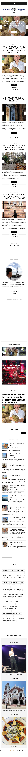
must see (17, 570)
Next (17, 245)
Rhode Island (17, 615)
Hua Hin (16, 601)
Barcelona (5, 608)
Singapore (18, 575)
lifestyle (18, 572)
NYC (14, 575)
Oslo (12, 587)
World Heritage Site (7, 613)
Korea (4, 615)
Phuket (9, 594)
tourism (14, 620)
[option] (14, 26)
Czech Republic (20, 577)
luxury (4, 620)
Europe (12, 572)
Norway (4, 594)
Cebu (11, 589)
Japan (23, 568)
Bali (7, 577)
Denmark (5, 596)
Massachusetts (6, 587)
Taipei (11, 577)
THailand (5, 570)
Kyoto (10, 575)
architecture (15, 594)
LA (12, 611)
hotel (23, 575)
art (14, 577)
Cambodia (5, 582)
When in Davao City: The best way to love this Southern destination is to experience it (13, 24)
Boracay (15, 582)
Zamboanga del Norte (14, 606)
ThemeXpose (13, 751)
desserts (11, 601)
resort (21, 594)
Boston (17, 599)
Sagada (4, 599)
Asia (9, 568)
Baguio (14, 596)
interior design (21, 618)
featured (5, 568)
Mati (16, 611)
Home (14, 12)
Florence (20, 596)
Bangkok (23, 570)
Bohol (20, 613)
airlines (13, 599)
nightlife (15, 613)
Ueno (4, 618)
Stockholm (21, 582)
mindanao (5, 575)
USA (4, 572)
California (5, 601)
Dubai (16, 608)
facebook (10, 635)
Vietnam (8, 618)
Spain (4, 584)
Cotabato (11, 608)
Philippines (18, 568)
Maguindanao (10, 615)
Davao (13, 568)
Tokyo (22, 572)
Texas (21, 587)
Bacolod (10, 596)
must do (9, 620)
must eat (8, 572)
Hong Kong (14, 584)
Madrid (19, 584)
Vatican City (5, 606)
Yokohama (14, 618)
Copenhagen (16, 589)
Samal (23, 615)
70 (14, 245)
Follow (14, 293)
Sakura (10, 582)
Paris (4, 577)
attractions (11, 570)
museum (8, 584)
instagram (17, 635)
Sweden (16, 587)
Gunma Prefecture (7, 611)
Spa (21, 589)
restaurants (6, 589)
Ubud (9, 599)
